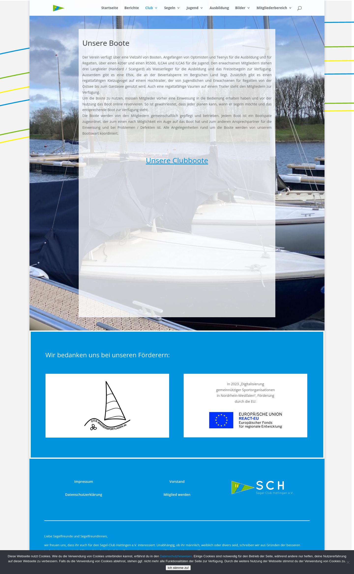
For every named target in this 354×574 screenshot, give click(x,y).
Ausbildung (219, 8)
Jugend (192, 8)
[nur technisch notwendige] (347, 562)
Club (149, 8)
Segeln (170, 8)
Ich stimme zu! (178, 568)
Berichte (131, 8)
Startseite (109, 8)
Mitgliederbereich (272, 8)
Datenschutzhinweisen (176, 556)
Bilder (240, 8)
